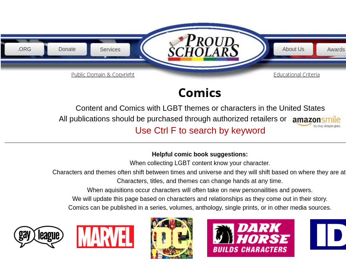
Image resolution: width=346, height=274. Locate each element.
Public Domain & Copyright (103, 74)
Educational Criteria (297, 74)
